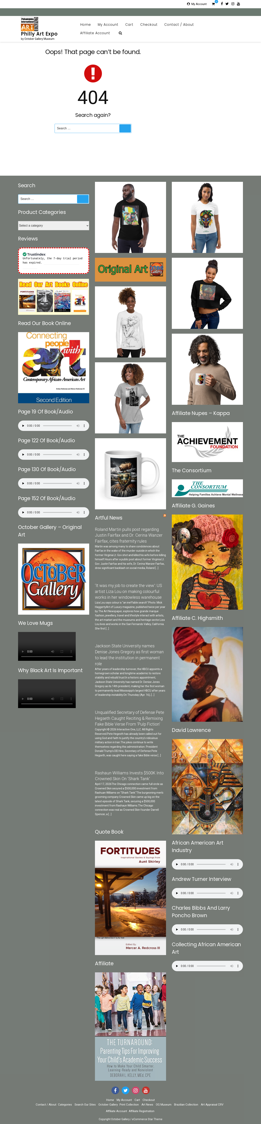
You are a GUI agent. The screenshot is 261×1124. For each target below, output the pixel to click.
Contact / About (181, 24)
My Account (199, 4)
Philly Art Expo (39, 34)
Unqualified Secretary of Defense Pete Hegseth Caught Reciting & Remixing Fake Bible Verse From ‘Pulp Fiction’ (129, 718)
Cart (129, 24)
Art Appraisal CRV (212, 1104)
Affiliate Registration (141, 1111)
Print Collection (129, 1104)
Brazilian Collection (186, 1104)
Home (85, 24)
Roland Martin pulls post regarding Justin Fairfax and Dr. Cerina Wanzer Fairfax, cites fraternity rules (129, 535)
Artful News (108, 517)
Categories (65, 1104)
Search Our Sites (85, 1104)
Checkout (149, 24)
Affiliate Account (97, 33)
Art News (147, 1104)
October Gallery (108, 1104)
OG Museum (163, 1104)
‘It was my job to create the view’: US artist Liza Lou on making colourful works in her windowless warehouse (128, 591)
